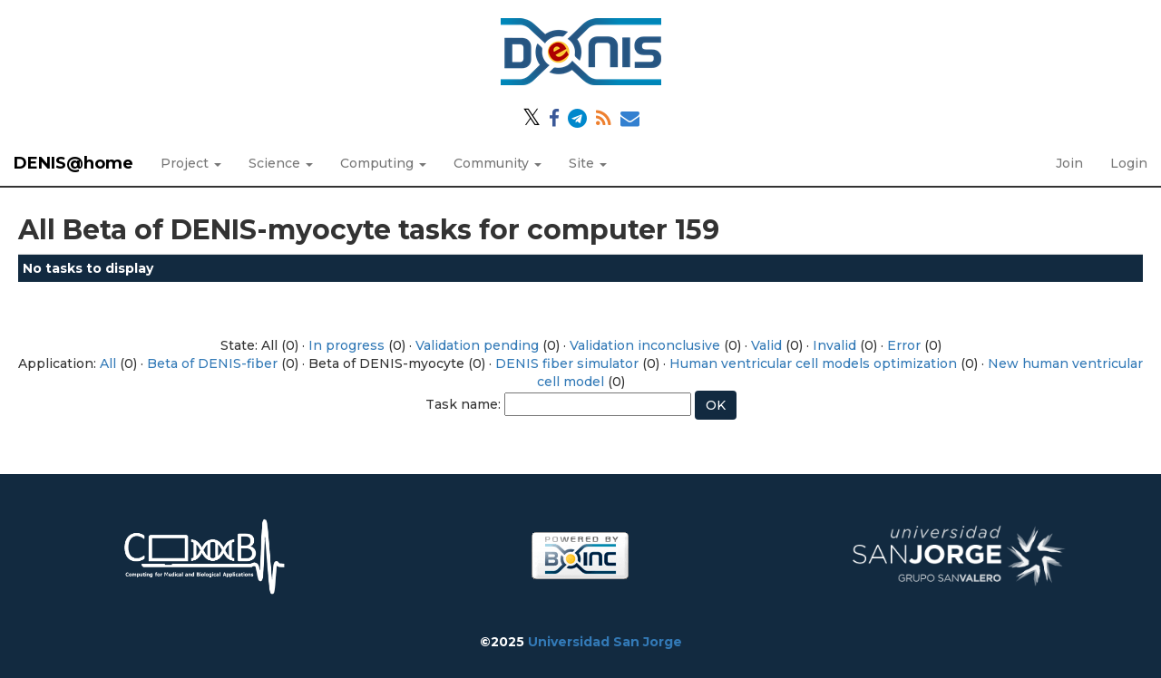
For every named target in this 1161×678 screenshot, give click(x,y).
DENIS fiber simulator (567, 363)
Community (497, 163)
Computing (383, 163)
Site (588, 163)
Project (191, 163)
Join (1069, 163)
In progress (346, 345)
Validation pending (477, 345)
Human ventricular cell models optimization (813, 363)
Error (904, 345)
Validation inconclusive (645, 345)
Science (281, 163)
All (108, 363)
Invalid (834, 345)
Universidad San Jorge (605, 642)
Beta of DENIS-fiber (212, 363)
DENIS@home (73, 163)
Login (1128, 163)
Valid (766, 345)
